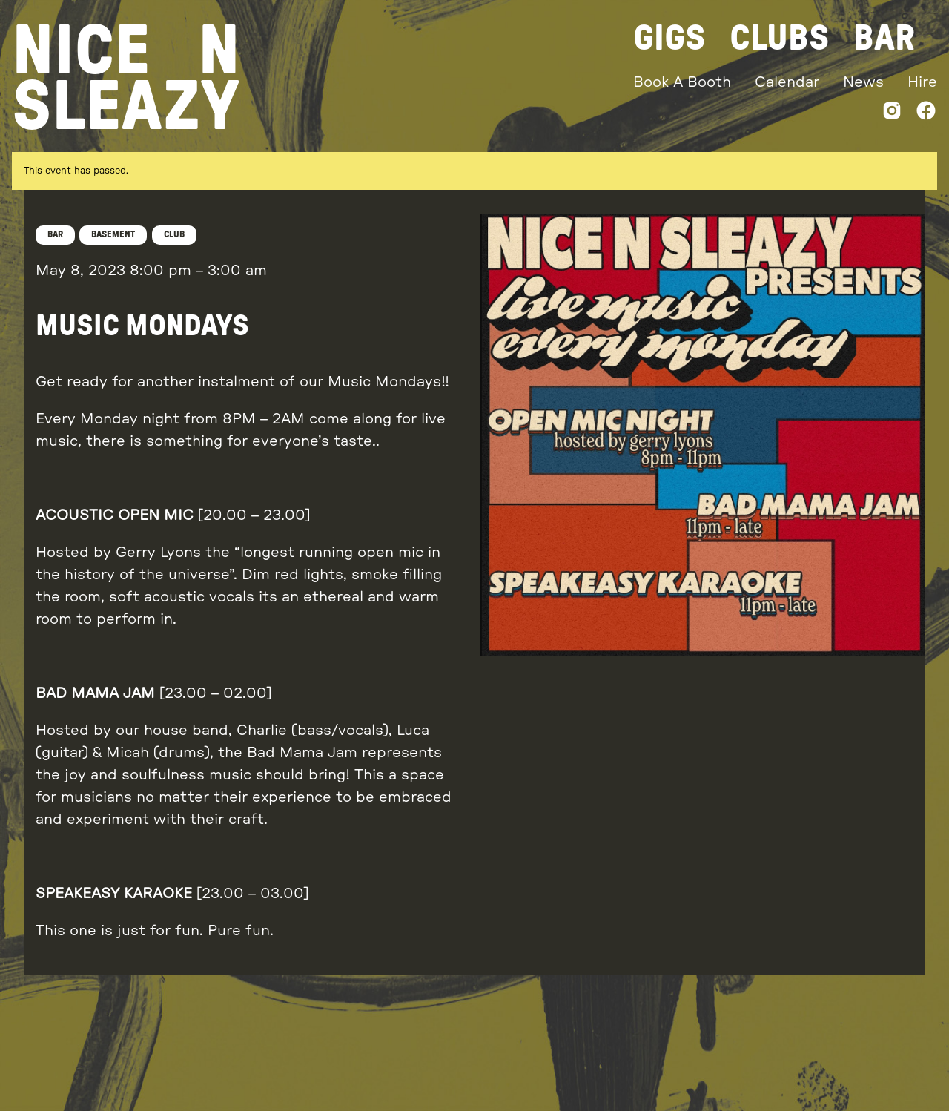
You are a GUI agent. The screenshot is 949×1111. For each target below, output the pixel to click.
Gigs (669, 38)
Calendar (787, 82)
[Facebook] (926, 113)
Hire (922, 82)
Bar (884, 38)
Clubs (780, 38)
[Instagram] (892, 113)
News (863, 82)
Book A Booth (682, 82)
